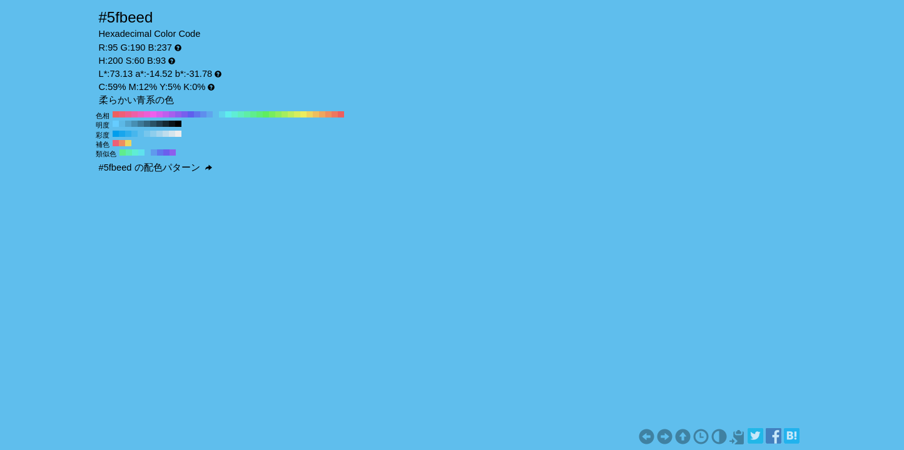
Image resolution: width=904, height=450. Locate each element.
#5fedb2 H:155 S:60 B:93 (129, 152)
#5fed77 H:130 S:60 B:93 (259, 114)
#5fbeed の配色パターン (155, 167)
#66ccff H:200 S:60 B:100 (116, 124)
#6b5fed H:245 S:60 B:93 (166, 152)
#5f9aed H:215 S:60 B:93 (154, 152)
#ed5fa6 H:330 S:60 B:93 (134, 114)
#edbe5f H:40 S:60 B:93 (316, 114)
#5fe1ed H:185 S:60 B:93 (141, 152)
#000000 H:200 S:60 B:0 (178, 124)
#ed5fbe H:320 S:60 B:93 (141, 114)
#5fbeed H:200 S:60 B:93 (216, 114)
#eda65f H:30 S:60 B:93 (322, 114)
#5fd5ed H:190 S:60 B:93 (222, 114)
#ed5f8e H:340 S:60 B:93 (128, 114)
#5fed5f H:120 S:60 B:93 (266, 114)
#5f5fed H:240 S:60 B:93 (191, 114)
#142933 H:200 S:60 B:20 (166, 124)
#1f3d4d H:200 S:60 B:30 (159, 124)
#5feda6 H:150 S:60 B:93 (247, 114)
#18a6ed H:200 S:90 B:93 (122, 134)
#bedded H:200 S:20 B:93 (166, 134)
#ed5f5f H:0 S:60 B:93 (341, 114)
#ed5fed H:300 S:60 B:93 (153, 114)
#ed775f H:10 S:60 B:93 (335, 114)
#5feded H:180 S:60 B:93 (228, 114)
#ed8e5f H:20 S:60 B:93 (328, 114)
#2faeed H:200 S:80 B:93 (128, 134)
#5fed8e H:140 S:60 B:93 (253, 114)
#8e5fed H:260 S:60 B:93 (178, 114)
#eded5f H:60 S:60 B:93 (303, 114)
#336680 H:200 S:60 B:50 (147, 124)
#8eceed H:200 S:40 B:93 (153, 134)
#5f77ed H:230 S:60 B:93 (197, 114)
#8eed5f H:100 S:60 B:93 (278, 114)
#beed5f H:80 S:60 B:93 (291, 114)
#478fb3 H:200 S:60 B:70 (134, 124)
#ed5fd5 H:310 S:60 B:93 (147, 114)
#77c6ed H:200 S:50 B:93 (147, 134)
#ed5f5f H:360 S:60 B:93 (116, 114)
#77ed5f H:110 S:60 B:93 (272, 114)
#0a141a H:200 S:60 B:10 (172, 124)
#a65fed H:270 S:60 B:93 (172, 114)
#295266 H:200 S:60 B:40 (153, 124)
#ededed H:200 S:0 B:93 (178, 134)
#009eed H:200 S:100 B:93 (116, 134)
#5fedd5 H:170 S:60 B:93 (234, 114)
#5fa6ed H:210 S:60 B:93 (209, 114)
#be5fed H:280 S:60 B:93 (166, 114)
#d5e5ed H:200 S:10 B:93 (172, 134)
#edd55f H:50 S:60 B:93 (310, 114)
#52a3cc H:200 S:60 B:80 (128, 124)
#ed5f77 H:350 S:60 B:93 (122, 114)
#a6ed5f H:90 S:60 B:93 (285, 114)
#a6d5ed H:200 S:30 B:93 (159, 134)
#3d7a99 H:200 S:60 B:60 (141, 124)
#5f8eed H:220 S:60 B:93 (203, 114)
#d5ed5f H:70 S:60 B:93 (297, 114)
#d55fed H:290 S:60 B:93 (159, 114)
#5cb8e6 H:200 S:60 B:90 (122, 124)
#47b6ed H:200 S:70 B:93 (134, 134)
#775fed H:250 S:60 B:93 (184, 114)
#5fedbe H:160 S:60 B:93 (241, 114)
